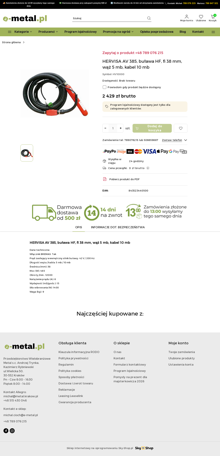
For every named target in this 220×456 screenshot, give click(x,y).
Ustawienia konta (181, 364)
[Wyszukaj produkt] (111, 18)
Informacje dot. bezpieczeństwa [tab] (118, 227)
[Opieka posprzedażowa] (157, 32)
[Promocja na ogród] (118, 32)
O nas (118, 352)
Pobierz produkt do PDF (121, 179)
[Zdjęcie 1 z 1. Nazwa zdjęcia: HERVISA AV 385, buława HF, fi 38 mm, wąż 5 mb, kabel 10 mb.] (26, 152)
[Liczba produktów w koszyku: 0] (212, 18)
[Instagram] (12, 430)
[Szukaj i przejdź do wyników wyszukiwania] (148, 18)
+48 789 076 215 (15, 421)
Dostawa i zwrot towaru (76, 383)
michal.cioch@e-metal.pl (20, 415)
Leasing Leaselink (71, 395)
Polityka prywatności (73, 358)
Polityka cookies (70, 370)
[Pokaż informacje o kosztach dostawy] (148, 168)
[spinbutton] (113, 128)
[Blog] (182, 32)
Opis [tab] (78, 227)
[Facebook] (5, 430)
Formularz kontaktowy (130, 364)
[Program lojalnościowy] (80, 32)
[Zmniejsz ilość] (105, 128)
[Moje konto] (187, 18)
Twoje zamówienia (181, 352)
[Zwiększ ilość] (120, 128)
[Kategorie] (18, 32)
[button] (48, 32)
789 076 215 (189, 3)
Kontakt (119, 358)
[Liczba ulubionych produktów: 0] (201, 18)
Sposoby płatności (71, 377)
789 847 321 (212, 3)
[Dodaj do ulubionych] (180, 128)
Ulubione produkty (181, 358)
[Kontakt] (198, 32)
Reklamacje (67, 389)
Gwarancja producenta (75, 402)
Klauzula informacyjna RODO (79, 352)
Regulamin (66, 364)
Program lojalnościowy (130, 370)
